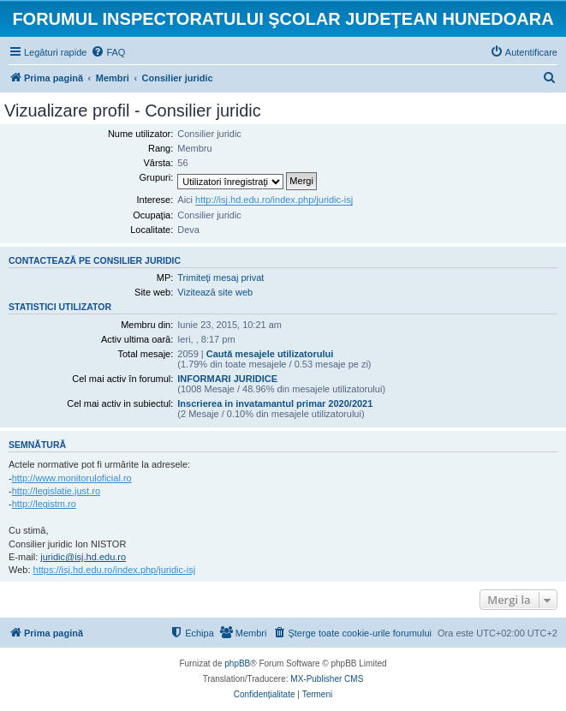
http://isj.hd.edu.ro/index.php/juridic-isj (274, 199)
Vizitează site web (215, 292)
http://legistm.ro (44, 504)
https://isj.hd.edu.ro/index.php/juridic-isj (114, 570)
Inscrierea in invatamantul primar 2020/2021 (274, 403)
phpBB (237, 663)
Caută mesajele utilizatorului (270, 354)
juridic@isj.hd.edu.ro (83, 557)
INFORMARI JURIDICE (227, 378)
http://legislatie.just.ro (56, 491)
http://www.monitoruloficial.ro (72, 478)
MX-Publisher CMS (326, 679)
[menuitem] (108, 52)
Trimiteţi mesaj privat (220, 277)
